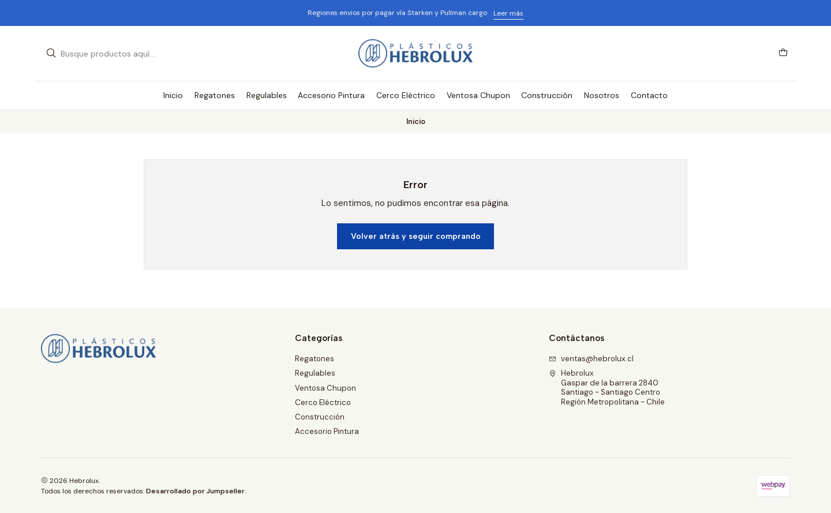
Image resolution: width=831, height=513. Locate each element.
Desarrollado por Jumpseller (195, 491)
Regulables (315, 373)
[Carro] (783, 53)
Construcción (320, 417)
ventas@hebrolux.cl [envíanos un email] (591, 359)
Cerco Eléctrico (323, 402)
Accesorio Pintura (327, 431)
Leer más (508, 13)
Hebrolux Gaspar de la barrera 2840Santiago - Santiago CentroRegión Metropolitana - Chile (607, 387)
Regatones (314, 359)
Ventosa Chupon (325, 388)
